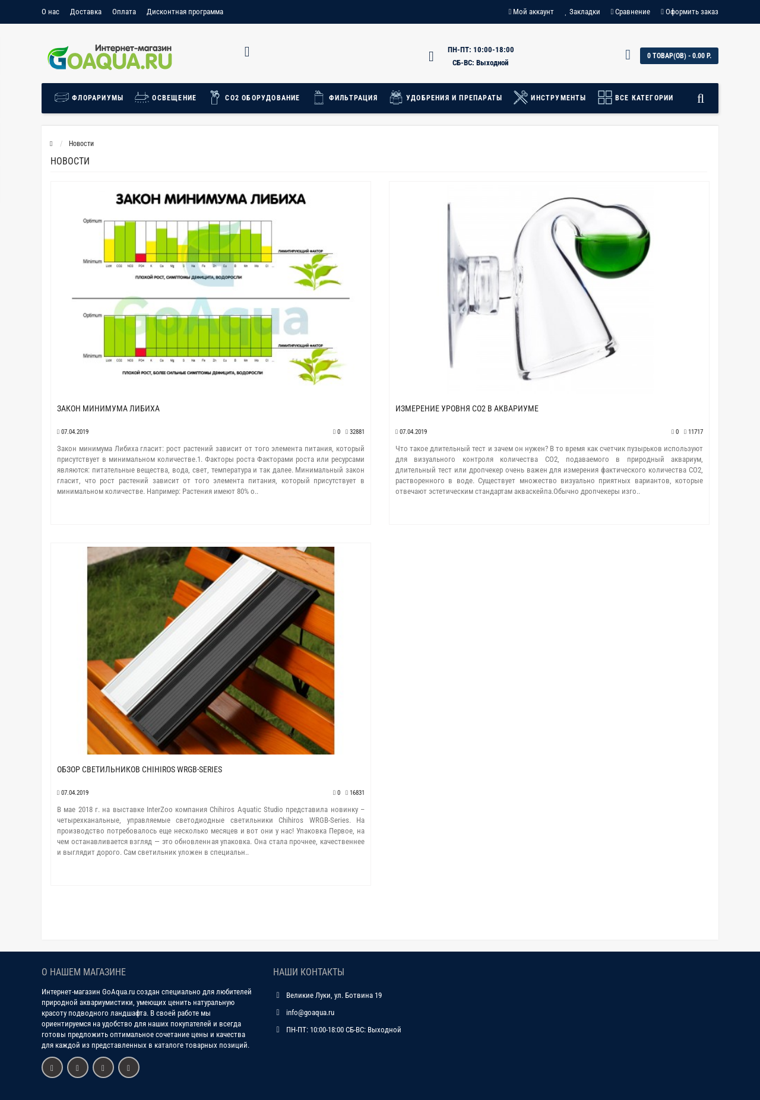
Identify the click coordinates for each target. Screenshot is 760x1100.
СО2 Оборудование (253, 97)
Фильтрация (344, 97)
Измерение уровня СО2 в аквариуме (467, 408)
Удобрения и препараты (445, 97)
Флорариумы (92, 97)
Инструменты (549, 97)
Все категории (635, 97)
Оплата (124, 11)
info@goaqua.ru (310, 1012)
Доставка (86, 11)
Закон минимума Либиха (108, 408)
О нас (50, 11)
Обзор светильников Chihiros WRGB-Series (139, 769)
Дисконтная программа (185, 11)
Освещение (165, 97)
